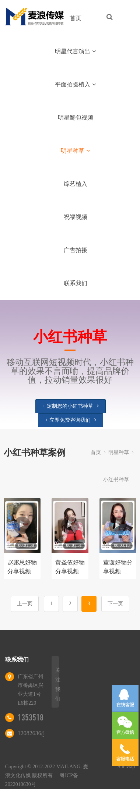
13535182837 (38, 717)
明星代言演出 (75, 51)
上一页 (24, 603)
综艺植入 (75, 184)
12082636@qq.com (41, 733)
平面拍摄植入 (75, 84)
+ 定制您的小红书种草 (70, 406)
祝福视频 (75, 217)
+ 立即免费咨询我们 (70, 420)
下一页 (115, 603)
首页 (75, 18)
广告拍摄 (75, 250)
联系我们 (75, 283)
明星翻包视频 (75, 117)
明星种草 (75, 151)
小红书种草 (116, 479)
